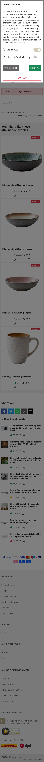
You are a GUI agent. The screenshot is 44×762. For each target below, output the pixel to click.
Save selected (11, 68)
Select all (35, 68)
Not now (22, 78)
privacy (22, 42)
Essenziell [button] (10, 49)
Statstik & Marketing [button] (16, 57)
